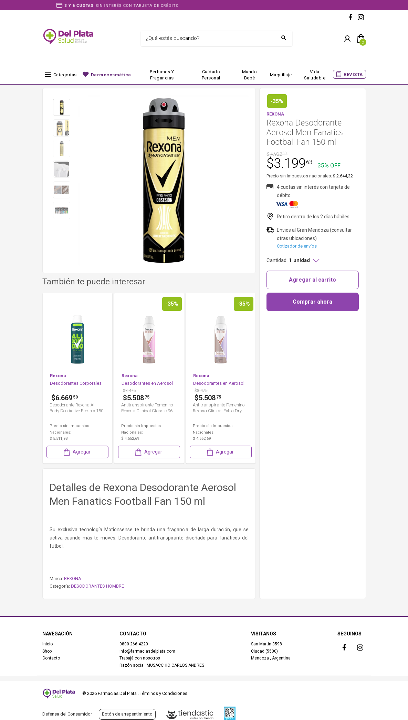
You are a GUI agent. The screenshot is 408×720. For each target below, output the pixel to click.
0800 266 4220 (133, 644)
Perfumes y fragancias (162, 74)
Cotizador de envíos (297, 246)
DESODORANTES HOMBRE (97, 586)
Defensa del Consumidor (67, 714)
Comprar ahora (312, 301)
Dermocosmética (111, 74)
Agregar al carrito (312, 279)
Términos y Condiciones (163, 693)
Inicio (47, 644)
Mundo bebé (249, 74)
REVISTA (353, 74)
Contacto (51, 658)
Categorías (65, 74)
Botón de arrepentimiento (127, 714)
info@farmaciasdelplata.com (147, 651)
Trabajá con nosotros (139, 658)
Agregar (99, 452)
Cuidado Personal (211, 74)
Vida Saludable (315, 74)
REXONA (72, 578)
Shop (47, 651)
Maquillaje (281, 74)
